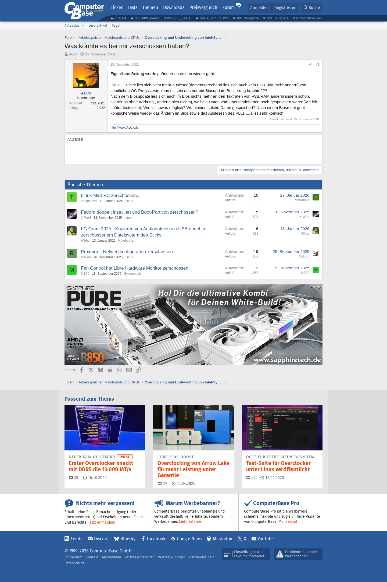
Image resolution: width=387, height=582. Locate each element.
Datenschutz (74, 563)
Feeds (76, 539)
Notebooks (126, 240)
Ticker (117, 7)
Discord (101, 539)
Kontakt (92, 557)
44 (251, 477)
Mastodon (222, 539)
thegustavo (89, 201)
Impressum (73, 557)
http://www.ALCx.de (124, 127)
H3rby (85, 240)
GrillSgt (304, 256)
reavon (86, 257)
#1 (318, 64)
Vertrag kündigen (172, 557)
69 (162, 483)
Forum (229, 7)
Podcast (119, 18)
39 (73, 477)
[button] (82, 26)
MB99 (85, 274)
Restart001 (301, 200)
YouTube (265, 539)
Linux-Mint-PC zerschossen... (111, 195)
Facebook (156, 539)
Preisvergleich (203, 7)
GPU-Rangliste (247, 18)
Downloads (173, 7)
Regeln (117, 25)
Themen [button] (150, 7)
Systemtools (132, 274)
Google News (189, 539)
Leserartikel (97, 25)
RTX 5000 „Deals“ (147, 18)
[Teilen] (310, 65)
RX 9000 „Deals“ (179, 18)
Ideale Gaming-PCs (213, 18)
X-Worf (86, 218)
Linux (129, 201)
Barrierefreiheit (201, 557)
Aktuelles (71, 25)
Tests (132, 7)
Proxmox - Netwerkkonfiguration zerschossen (127, 251)
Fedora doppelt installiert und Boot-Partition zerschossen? (139, 212)
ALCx (73, 54)
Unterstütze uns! (309, 18)
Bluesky (127, 539)
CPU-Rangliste (277, 18)
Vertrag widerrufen (140, 557)
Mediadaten (111, 557)
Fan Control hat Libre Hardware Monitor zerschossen (134, 268)
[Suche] (311, 8)
